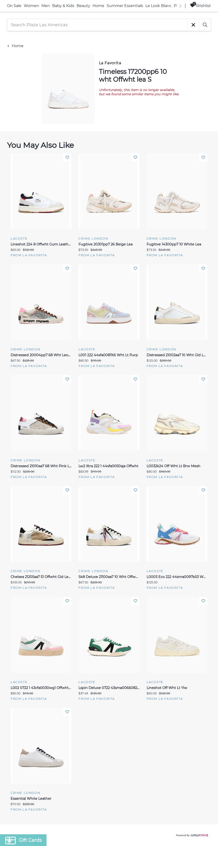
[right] (180, 6)
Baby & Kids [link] (63, 6)
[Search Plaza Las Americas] (97, 25)
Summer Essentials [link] (125, 6)
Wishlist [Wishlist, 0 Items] (200, 5)
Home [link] (98, 6)
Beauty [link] (83, 6)
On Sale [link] (14, 6)
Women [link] (31, 6)
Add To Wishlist (67, 157)
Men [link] (45, 6)
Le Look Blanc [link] (158, 6)
